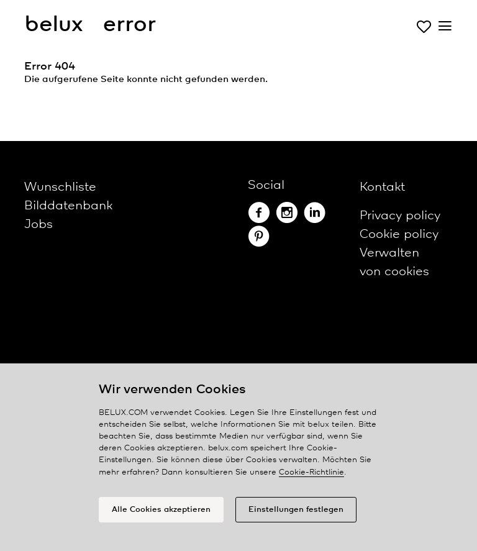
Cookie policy (399, 234)
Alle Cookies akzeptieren (161, 510)
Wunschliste (60, 187)
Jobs (38, 224)
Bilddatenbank (68, 206)
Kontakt (382, 187)
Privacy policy (400, 216)
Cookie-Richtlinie (311, 472)
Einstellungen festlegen (295, 510)
